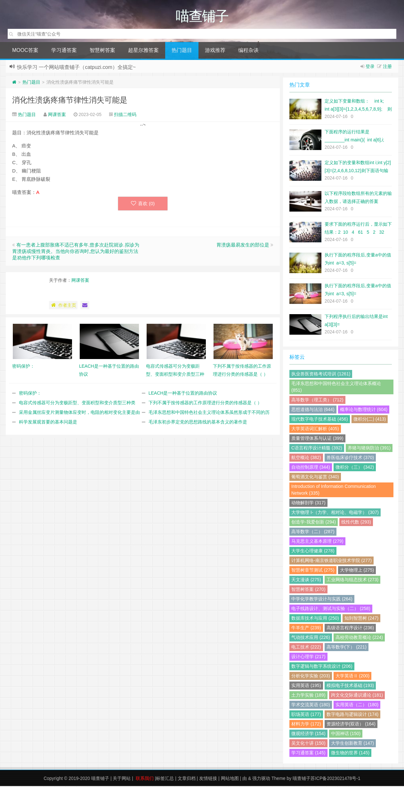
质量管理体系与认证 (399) (317, 439)
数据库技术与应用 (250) (315, 619)
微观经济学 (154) (308, 734)
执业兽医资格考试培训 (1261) (320, 374)
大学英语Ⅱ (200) (352, 676)
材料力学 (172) (306, 724)
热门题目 (182, 51)
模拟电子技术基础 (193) (350, 686)
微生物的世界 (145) (350, 753)
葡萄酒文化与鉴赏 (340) (315, 477)
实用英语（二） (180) (357, 705)
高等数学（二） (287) (313, 532)
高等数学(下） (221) (347, 647)
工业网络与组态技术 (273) (353, 580)
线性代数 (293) (356, 522)
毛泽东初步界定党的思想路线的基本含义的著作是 (198, 422)
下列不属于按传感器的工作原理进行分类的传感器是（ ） (205, 403)
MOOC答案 (25, 51)
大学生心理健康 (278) (313, 551)
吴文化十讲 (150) (308, 744)
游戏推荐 (215, 51)
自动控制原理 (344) (310, 468)
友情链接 (208, 779)
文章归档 (187, 779)
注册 (387, 67)
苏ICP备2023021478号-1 (335, 779)
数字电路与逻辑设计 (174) (353, 715)
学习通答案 (64, 51)
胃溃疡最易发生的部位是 (242, 245)
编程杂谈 (248, 51)
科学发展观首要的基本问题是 (48, 422)
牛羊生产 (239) (306, 628)
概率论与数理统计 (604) (364, 410)
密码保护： (30, 394)
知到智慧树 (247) (361, 619)
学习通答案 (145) (308, 753)
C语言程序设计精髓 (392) (316, 448)
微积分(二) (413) (369, 420)
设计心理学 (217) (308, 657)
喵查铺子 (100, 779)
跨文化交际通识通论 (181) (357, 696)
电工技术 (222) (306, 647)
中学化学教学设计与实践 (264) (321, 599)
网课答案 (57, 115)
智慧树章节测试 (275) (313, 571)
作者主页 (63, 306)
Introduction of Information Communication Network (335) (333, 491)
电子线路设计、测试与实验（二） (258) (330, 609)
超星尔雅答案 (143, 51)
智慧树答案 (102, 51)
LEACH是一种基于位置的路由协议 (183, 394)
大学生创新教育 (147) (352, 744)
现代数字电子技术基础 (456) (319, 420)
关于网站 (122, 779)
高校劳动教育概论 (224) (359, 638)
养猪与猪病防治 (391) (369, 448)
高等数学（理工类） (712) (317, 400)
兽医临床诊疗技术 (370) (350, 458)
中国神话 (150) (346, 734)
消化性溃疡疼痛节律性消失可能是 (69, 100)
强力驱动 (261, 779)
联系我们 (145, 779)
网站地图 (230, 779)
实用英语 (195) (306, 686)
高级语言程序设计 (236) (350, 628)
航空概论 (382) (306, 458)
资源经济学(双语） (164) (351, 724)
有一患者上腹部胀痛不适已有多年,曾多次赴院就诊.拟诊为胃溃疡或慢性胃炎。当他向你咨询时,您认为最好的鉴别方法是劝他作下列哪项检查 (75, 252)
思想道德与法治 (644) (313, 410)
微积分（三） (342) (354, 468)
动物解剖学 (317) (308, 503)
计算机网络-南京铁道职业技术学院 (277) (331, 561)
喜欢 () (143, 204)
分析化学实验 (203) (310, 676)
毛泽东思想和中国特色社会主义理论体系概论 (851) (336, 388)
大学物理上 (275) (357, 571)
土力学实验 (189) (308, 696)
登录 (370, 67)
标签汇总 (165, 779)
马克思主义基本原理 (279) (317, 542)
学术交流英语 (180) (310, 705)
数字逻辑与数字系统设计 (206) (321, 667)
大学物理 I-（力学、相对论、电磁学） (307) (335, 513)
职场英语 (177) (306, 715)
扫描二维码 (125, 115)
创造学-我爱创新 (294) (313, 522)
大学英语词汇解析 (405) (315, 429)
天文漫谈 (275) (306, 580)
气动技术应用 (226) (310, 638)
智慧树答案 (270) (308, 590)
